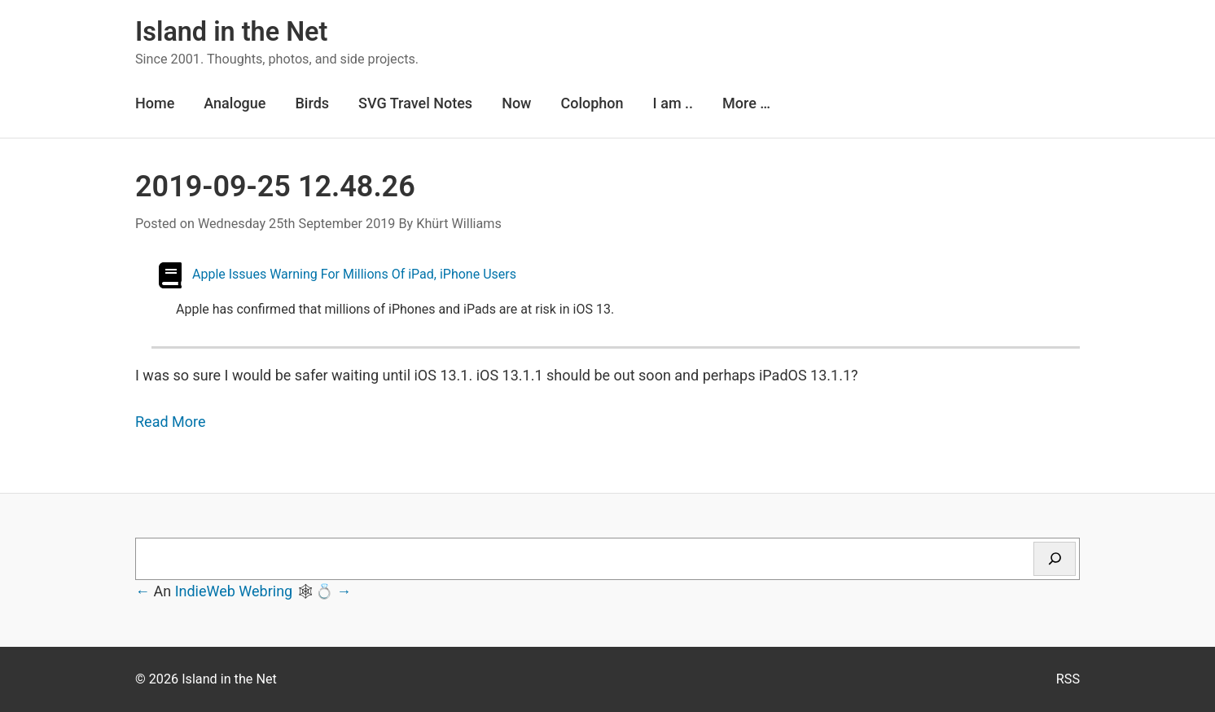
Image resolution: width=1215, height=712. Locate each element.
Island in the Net (231, 31)
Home (154, 103)
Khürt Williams (459, 223)
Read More (170, 421)
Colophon (591, 103)
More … (746, 103)
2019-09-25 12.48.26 (275, 186)
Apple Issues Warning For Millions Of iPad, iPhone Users (354, 274)
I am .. (673, 103)
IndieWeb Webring (234, 591)
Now (516, 103)
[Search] (1054, 559)
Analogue (234, 103)
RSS (1068, 679)
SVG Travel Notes (415, 103)
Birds (312, 103)
